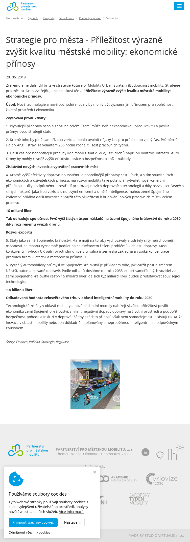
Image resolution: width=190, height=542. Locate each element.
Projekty (48, 18)
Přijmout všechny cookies (33, 522)
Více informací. (71, 511)
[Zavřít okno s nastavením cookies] (95, 472)
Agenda (33, 18)
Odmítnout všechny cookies (29, 532)
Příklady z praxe (90, 18)
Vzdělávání (66, 18)
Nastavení (72, 522)
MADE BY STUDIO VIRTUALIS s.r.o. (156, 535)
